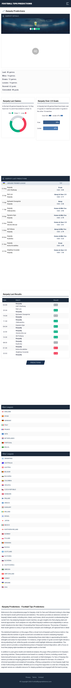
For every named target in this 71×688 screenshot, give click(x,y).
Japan (5, 521)
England (6, 412)
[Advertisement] (35, 51)
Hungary (6, 507)
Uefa (5, 434)
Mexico (6, 525)
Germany (6, 421)
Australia (7, 463)
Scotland (7, 552)
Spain (5, 416)
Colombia (7, 481)
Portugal (7, 443)
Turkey (6, 578)
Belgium (6, 472)
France (6, 429)
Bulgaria (6, 476)
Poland (6, 538)
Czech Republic (9, 489)
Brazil (5, 447)
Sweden (6, 569)
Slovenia (6, 560)
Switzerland (8, 574)
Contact (41, 677)
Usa (4, 587)
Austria (6, 467)
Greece (6, 503)
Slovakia (6, 556)
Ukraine (6, 583)
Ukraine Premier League (16, 183)
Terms (34, 677)
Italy (5, 425)
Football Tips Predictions (17, 3)
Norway (6, 534)
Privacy (28, 677)
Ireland (6, 512)
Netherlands (8, 438)
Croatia (6, 485)
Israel (5, 516)
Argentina (7, 458)
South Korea (8, 565)
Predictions (35, 362)
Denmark (6, 494)
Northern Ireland (10, 529)
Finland (6, 498)
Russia (6, 547)
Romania (6, 543)
